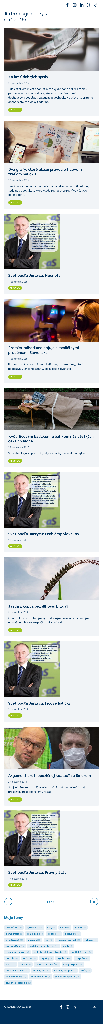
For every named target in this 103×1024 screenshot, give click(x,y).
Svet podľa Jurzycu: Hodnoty (34, 275)
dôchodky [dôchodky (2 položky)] (72, 933)
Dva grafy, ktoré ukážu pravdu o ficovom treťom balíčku (45, 171)
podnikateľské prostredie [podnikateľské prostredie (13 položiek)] (50, 951)
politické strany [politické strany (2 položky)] (81, 951)
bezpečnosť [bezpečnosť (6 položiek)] (14, 927)
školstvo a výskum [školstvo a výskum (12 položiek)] (67, 976)
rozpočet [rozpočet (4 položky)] (82, 958)
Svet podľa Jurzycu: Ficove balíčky (39, 703)
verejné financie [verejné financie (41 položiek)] (17, 970)
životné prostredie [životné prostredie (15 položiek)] (18, 982)
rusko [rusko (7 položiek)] (10, 964)
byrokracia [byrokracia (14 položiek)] (34, 927)
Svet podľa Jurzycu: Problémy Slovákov (43, 533)
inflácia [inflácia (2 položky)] (90, 939)
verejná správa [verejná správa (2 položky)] (72, 964)
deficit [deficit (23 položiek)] (80, 927)
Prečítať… (16, 109)
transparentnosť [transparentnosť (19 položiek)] (47, 964)
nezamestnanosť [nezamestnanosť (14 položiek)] (17, 951)
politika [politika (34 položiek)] (12, 958)
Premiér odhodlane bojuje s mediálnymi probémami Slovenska (43, 350)
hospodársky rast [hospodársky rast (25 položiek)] (68, 939)
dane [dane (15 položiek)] (65, 927)
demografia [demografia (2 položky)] (14, 933)
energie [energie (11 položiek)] (34, 939)
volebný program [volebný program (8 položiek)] (65, 970)
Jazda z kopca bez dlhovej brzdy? (38, 606)
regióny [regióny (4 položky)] (46, 958)
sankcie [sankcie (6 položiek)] (25, 964)
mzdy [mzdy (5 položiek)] (67, 945)
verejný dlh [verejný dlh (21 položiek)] (41, 970)
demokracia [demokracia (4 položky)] (35, 933)
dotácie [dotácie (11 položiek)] (54, 933)
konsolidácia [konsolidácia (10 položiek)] (15, 945)
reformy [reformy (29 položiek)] (29, 958)
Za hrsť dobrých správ (28, 76)
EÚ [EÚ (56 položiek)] (48, 939)
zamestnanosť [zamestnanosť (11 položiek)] (16, 976)
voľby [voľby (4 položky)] (85, 970)
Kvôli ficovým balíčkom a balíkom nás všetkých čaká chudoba (51, 438)
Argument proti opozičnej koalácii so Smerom (49, 775)
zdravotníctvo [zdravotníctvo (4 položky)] (40, 976)
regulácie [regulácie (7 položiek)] (64, 958)
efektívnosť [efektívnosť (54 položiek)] (14, 939)
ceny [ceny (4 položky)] (51, 927)
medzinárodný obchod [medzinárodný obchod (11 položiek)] (43, 945)
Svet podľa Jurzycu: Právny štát (37, 872)
